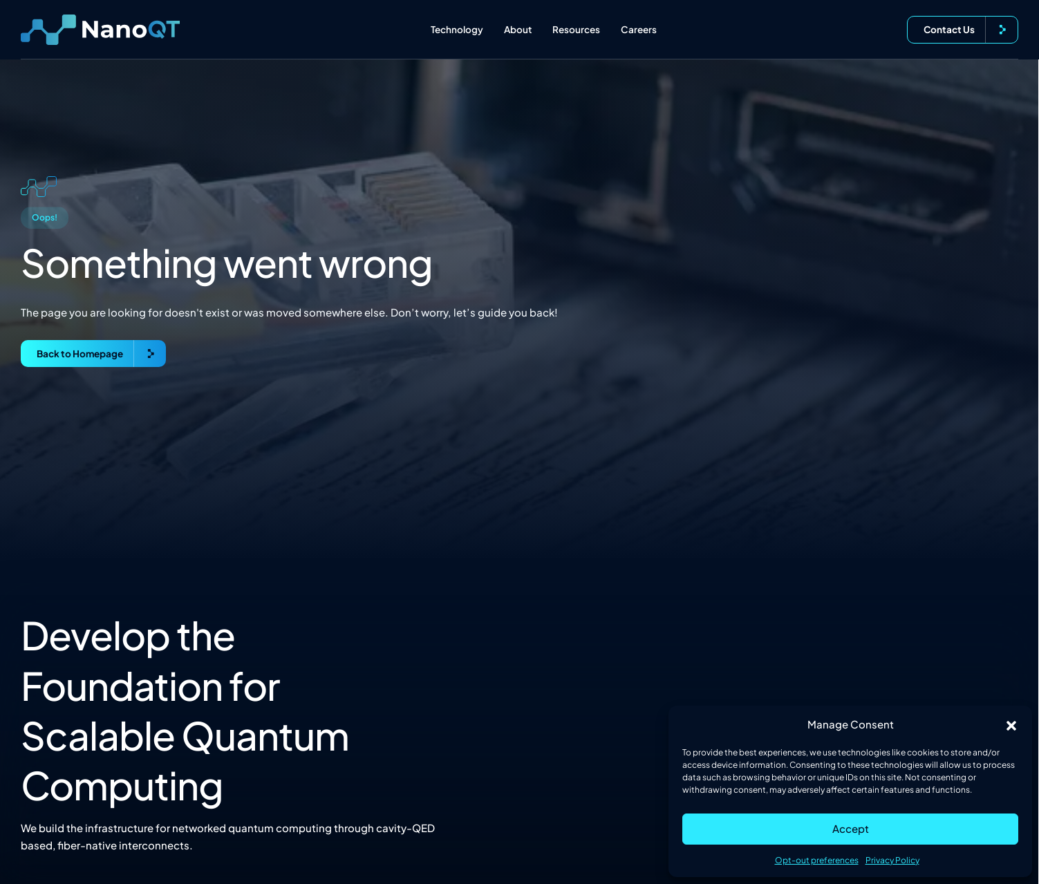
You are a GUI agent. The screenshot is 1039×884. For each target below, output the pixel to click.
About (518, 29)
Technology (457, 29)
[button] (1011, 724)
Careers (639, 29)
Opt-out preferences (817, 860)
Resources (576, 29)
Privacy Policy (892, 860)
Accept (850, 828)
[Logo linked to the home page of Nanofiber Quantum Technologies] (100, 29)
